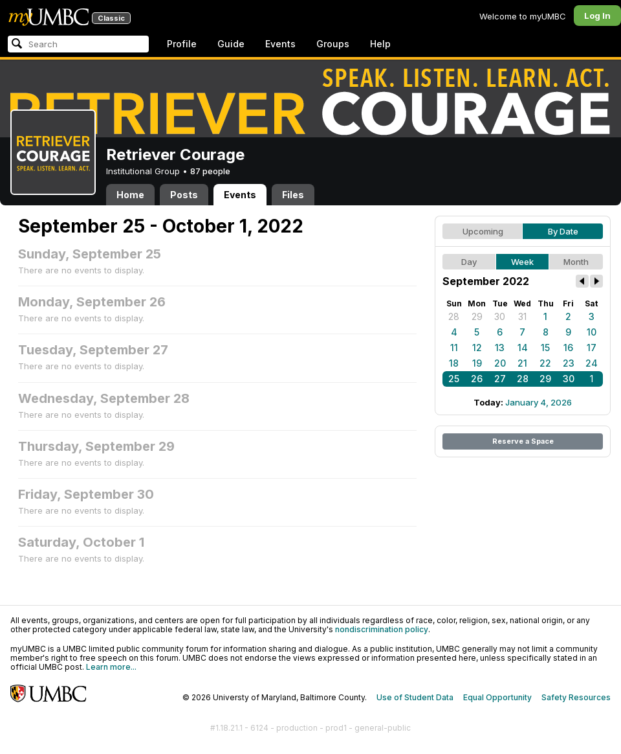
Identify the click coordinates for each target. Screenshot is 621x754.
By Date (563, 231)
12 (477, 347)
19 (477, 363)
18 (454, 363)
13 (500, 347)
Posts (184, 194)
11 (454, 347)
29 (477, 316)
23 (568, 363)
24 (591, 363)
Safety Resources (576, 697)
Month (576, 262)
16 (568, 347)
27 (500, 378)
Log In (597, 15)
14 (523, 347)
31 (522, 316)
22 (545, 363)
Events (280, 43)
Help (380, 43)
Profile (182, 43)
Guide (231, 43)
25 (453, 378)
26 (477, 378)
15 (545, 347)
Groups (332, 43)
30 (499, 316)
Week (522, 262)
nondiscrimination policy (381, 629)
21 (522, 363)
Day (469, 262)
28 (453, 316)
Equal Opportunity (497, 697)
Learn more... (111, 667)
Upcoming (483, 231)
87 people (210, 171)
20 (500, 363)
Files (293, 194)
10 (591, 331)
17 (591, 347)
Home (130, 194)
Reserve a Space (523, 441)
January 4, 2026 (538, 402)
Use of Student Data (414, 697)
